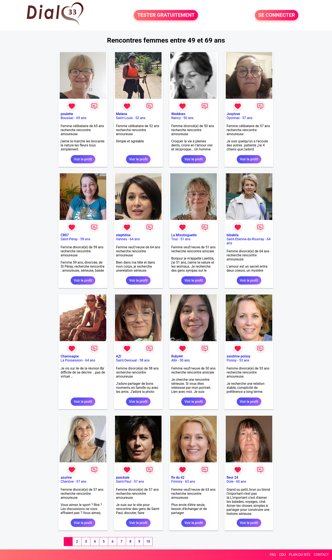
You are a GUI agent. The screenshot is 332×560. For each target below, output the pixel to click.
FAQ (273, 555)
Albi (174, 360)
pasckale (123, 477)
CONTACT (321, 555)
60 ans (241, 481)
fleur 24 (232, 477)
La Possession (72, 360)
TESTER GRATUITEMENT (166, 15)
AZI (118, 356)
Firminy (176, 481)
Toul (174, 239)
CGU (282, 555)
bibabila (232, 235)
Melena (121, 114)
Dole (230, 481)
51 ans (185, 239)
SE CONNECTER (276, 15)
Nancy (176, 118)
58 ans (145, 360)
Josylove (233, 114)
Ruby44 (177, 356)
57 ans (247, 118)
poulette (67, 114)
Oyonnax (233, 118)
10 (148, 541)
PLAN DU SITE (300, 555)
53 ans (244, 360)
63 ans (190, 481)
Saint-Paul (123, 481)
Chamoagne (70, 356)
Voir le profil (83, 159)
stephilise (123, 235)
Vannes (121, 239)
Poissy (232, 360)
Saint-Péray (69, 239)
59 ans (85, 239)
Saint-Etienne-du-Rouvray (245, 239)
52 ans (140, 118)
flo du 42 (178, 477)
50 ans (188, 118)
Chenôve (67, 481)
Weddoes (178, 114)
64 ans (135, 239)
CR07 (65, 235)
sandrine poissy (238, 356)
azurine (66, 477)
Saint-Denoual (126, 360)
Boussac (67, 118)
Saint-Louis (124, 118)
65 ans (81, 118)
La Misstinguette (184, 235)
